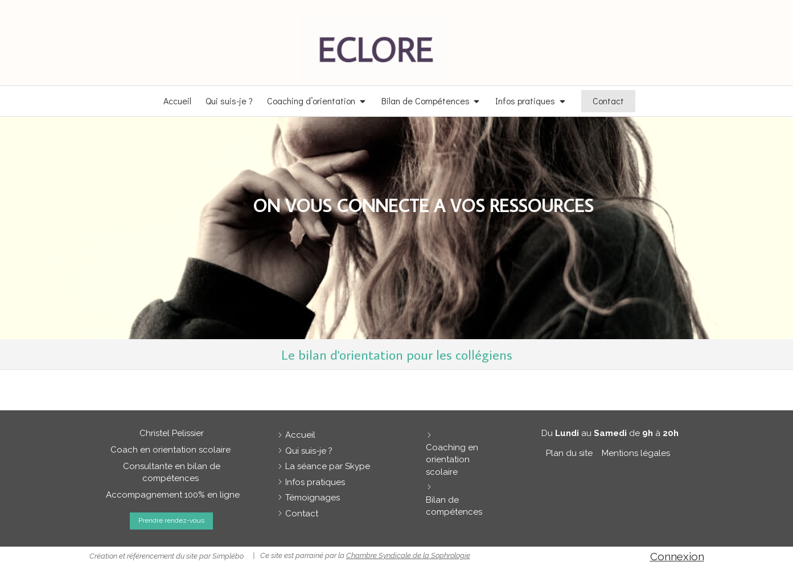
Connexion (677, 556)
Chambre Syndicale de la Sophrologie (408, 555)
